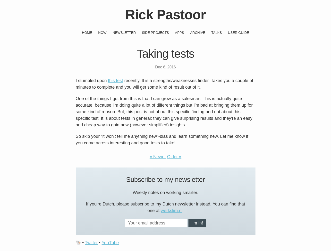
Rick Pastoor (165, 14)
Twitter (91, 242)
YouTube (110, 242)
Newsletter (124, 33)
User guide (238, 33)
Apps (179, 33)
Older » (174, 156)
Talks (216, 33)
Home (87, 33)
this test (115, 80)
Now (102, 33)
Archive (197, 33)
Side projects (155, 33)
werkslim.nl (171, 210)
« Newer (158, 156)
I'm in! (197, 223)
